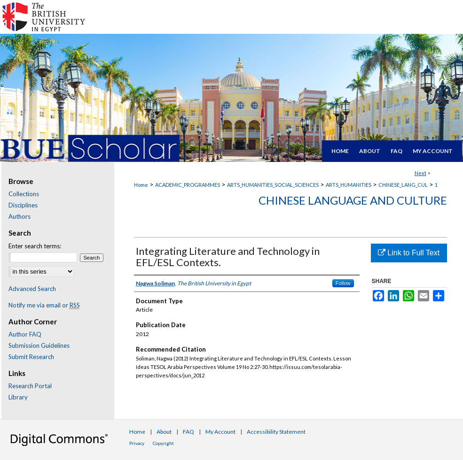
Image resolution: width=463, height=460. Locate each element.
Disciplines (23, 205)
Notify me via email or (44, 305)
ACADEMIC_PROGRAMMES (187, 185)
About (164, 431)
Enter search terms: (34, 246)
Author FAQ (24, 334)
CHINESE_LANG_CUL (403, 185)
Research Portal (30, 386)
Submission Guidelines (39, 345)
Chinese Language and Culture (353, 200)
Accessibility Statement (276, 431)
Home (141, 185)
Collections (23, 194)
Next (420, 173)
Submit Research (31, 356)
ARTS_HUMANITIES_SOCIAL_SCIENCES (273, 185)
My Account (220, 431)
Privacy (136, 443)
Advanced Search (32, 288)
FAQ (188, 431)
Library (18, 397)
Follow (343, 283)
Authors (19, 216)
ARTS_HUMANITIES (348, 185)
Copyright (163, 443)
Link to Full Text (408, 253)
